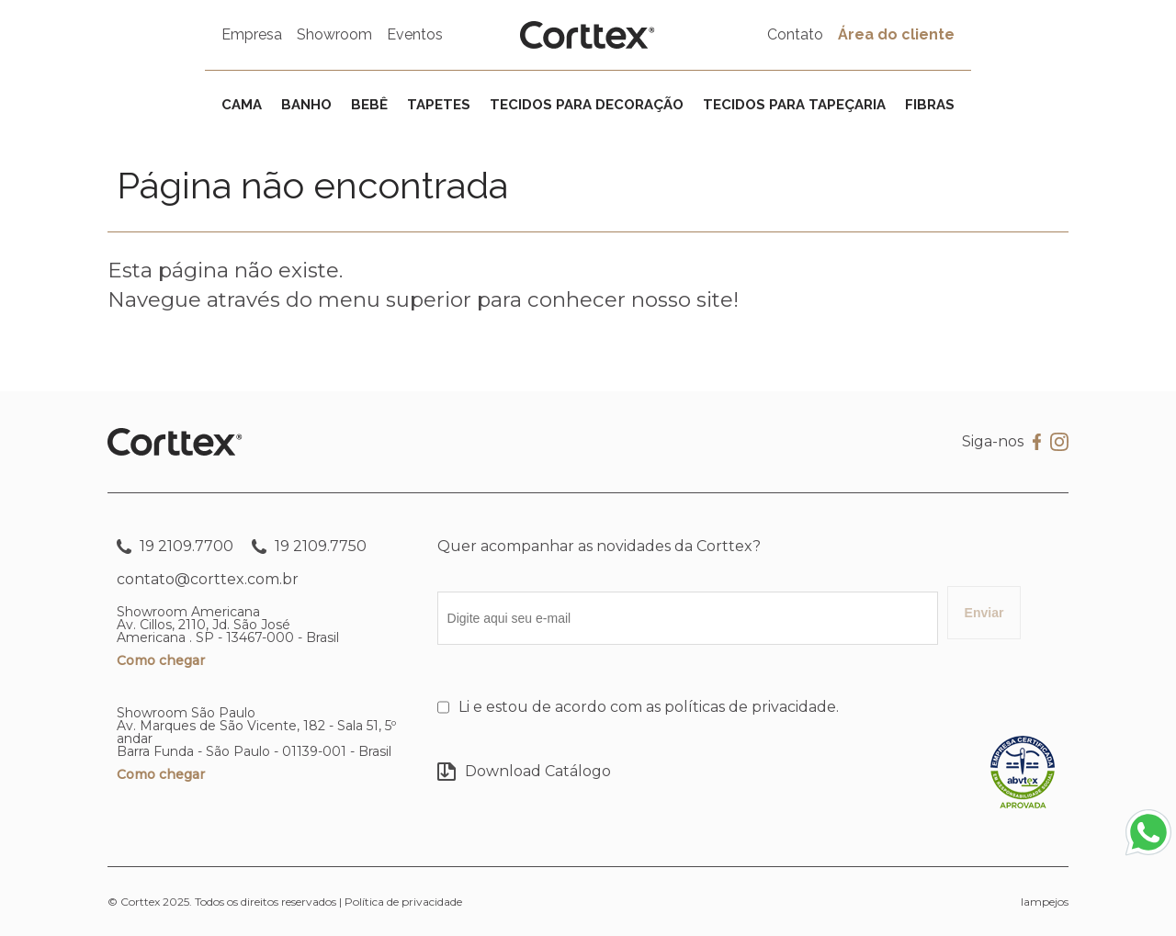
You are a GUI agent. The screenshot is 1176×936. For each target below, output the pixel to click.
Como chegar (161, 660)
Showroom (334, 34)
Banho (306, 104)
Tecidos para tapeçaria (794, 104)
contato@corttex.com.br (208, 579)
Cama (241, 104)
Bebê (369, 104)
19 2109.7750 (309, 546)
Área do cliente (896, 34)
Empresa (251, 34)
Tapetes (438, 104)
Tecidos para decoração (587, 104)
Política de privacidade (403, 901)
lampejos (1045, 901)
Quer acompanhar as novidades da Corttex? (599, 546)
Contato (795, 34)
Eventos (415, 34)
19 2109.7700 (175, 546)
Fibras (930, 104)
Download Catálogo (524, 771)
